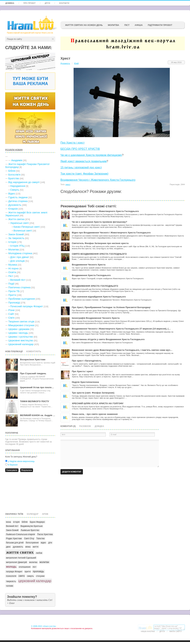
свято (21, 575)
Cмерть (14, 189)
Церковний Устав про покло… (37, 387)
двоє (8, 547)
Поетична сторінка (19, 287)
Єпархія (13, 208)
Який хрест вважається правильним (83, 161)
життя (35, 547)
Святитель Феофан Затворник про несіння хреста (100, 243)
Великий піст (17, 279)
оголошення (24, 567)
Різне (11, 310)
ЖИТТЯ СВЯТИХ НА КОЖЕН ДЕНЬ (84, 25)
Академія (16, 160)
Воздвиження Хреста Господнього (91, 275)
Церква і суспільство (20, 336)
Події (11, 283)
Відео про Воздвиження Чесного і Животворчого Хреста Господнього (111, 232)
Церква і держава (18, 329)
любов (39, 553)
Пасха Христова (45, 534)
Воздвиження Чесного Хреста (88, 264)
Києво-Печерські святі (26, 226)
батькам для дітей (14, 542)
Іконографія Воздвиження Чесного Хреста (96, 318)
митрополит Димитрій (16, 562)
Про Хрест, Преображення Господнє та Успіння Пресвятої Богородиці (111, 307)
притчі (28, 571)
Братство (13, 178)
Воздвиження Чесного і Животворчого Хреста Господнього (97, 179)
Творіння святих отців (21, 321)
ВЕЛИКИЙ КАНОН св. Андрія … (37, 415)
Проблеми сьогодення (21, 298)
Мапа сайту (175, 631)
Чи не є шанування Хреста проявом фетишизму (91, 155)
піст (34, 567)
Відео (11, 193)
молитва (33, 562)
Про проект (29, 3)
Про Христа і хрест (72, 142)
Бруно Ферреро (37, 522)
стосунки (40, 576)
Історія (12, 241)
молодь (11, 566)
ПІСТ (127, 25)
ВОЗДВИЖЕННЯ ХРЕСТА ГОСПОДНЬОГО (95, 286)
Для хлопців (17, 260)
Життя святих (16, 219)
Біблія (11, 170)
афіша (139, 25)
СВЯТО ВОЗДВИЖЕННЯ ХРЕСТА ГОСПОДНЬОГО (99, 254)
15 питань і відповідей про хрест (81, 167)
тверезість (11, 581)
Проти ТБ (14, 291)
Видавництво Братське (31, 526)
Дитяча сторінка (18, 201)
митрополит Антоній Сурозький (21, 558)
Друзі (47, 3)
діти (50, 542)
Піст (10, 276)
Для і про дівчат (19, 257)
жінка (28, 547)
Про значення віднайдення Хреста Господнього (99, 296)
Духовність (14, 204)
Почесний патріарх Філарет (26, 306)
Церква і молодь (18, 332)
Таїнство (40, 538)
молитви (44, 562)
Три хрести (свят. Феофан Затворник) (84, 173)
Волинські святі (22, 230)
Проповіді (14, 302)
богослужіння (32, 542)
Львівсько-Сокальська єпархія (20, 534)
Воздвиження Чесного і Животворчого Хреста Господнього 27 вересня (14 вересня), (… (121, 328)
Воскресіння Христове (32, 359)
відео (43, 542)
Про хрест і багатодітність (86, 360)
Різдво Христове (14, 538)
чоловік (9, 586)
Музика (12, 264)
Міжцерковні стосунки (21, 325)
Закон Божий (16, 234)
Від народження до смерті (24, 182)
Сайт (11, 313)
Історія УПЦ (17, 245)
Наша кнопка (148, 631)
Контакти (64, 3)
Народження (17, 185)
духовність (18, 547)
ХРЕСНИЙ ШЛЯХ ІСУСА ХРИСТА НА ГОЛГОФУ (98, 403)
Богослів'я (14, 174)
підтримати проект (160, 25)
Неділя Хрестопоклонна (85, 382)
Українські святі (19, 222)
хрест (67, 184)
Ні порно (13, 268)
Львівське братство (30, 530)
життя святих (20, 552)
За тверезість (16, 238)
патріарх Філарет (14, 571)
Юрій (76, 63)
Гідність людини (18, 197)
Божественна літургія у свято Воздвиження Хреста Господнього (108, 339)
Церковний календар (21, 344)
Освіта (12, 272)
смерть (30, 576)
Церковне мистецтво (20, 340)
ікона (8, 522)
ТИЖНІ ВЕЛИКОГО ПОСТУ (34, 401)
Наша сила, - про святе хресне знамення (95, 414)
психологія (11, 576)
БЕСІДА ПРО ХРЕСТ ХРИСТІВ (80, 148)
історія (16, 522)
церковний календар (34, 581)
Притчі (12, 294)
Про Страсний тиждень (33, 373)
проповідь (38, 571)
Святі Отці (29, 538)
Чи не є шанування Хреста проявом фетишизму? (99, 222)
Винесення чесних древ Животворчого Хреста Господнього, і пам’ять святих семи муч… (122, 350)
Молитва (113, 25)
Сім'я (11, 317)
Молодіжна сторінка (20, 253)
